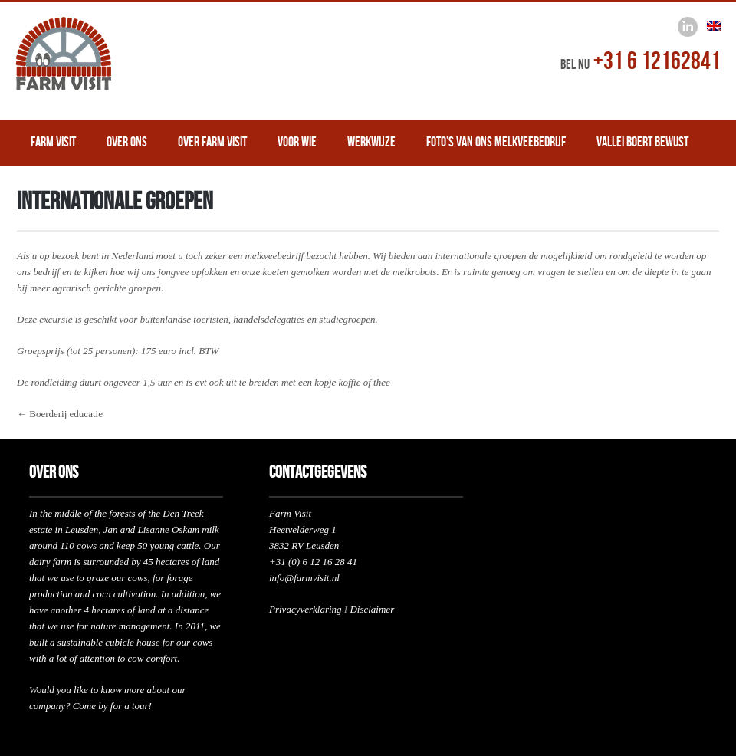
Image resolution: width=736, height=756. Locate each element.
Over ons (127, 142)
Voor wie (297, 142)
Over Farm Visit (212, 142)
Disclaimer (372, 609)
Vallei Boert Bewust (642, 142)
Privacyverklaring (305, 609)
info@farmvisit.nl (304, 577)
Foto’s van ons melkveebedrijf (496, 142)
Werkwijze (371, 142)
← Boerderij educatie (60, 413)
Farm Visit (53, 142)
